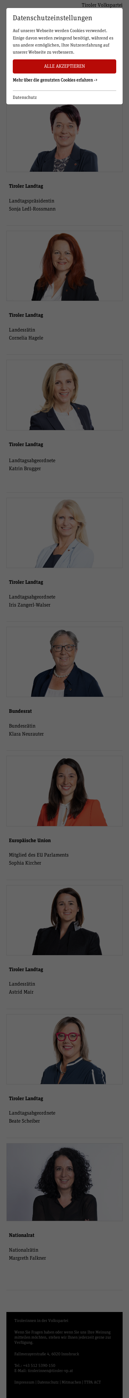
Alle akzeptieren (64, 66)
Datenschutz (25, 97)
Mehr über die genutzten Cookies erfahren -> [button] (55, 80)
